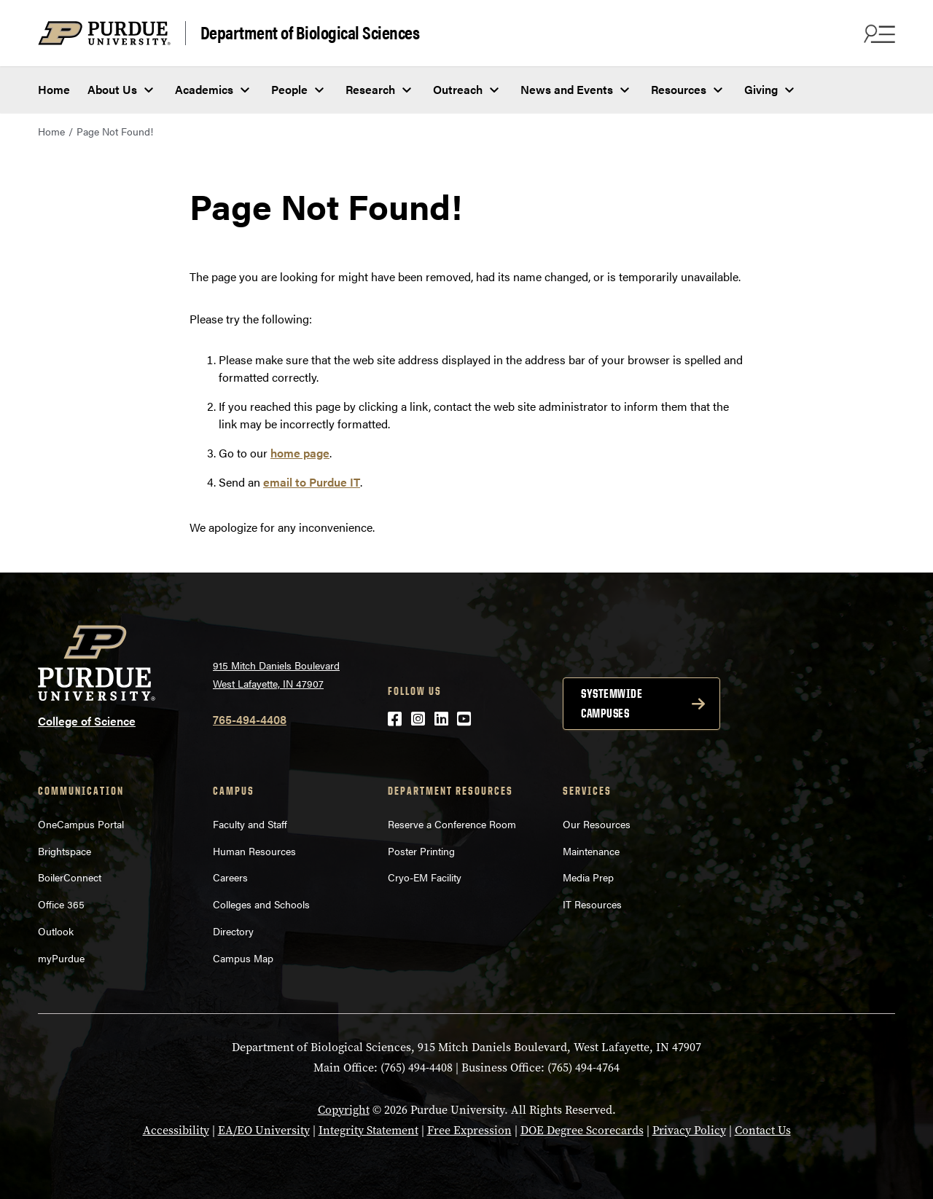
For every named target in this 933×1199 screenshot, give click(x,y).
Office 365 (61, 904)
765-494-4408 (249, 719)
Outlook (56, 931)
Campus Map (243, 958)
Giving (761, 89)
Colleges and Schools (261, 904)
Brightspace (64, 851)
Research (370, 89)
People (289, 89)
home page (299, 452)
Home (54, 89)
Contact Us (763, 1130)
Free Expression (469, 1130)
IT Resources (592, 904)
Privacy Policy (689, 1130)
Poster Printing (421, 851)
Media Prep (588, 877)
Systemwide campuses (611, 703)
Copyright (344, 1109)
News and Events (566, 89)
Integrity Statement (368, 1130)
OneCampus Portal (81, 824)
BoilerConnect (69, 877)
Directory (233, 931)
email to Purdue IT (311, 481)
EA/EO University (264, 1130)
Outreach (458, 89)
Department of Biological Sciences (310, 32)
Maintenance (591, 851)
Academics (204, 89)
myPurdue (61, 958)
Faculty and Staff (250, 824)
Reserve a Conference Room (452, 824)
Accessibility (176, 1130)
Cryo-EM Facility (424, 877)
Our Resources (597, 824)
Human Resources (254, 851)
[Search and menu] (877, 33)
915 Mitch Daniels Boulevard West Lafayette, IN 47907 (276, 674)
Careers (230, 877)
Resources (678, 89)
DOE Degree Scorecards (582, 1130)
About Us (112, 89)
